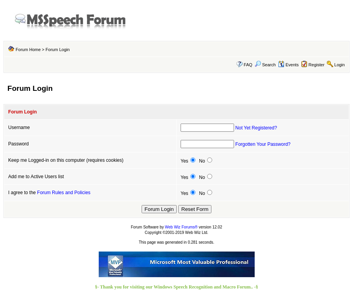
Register (317, 64)
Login (339, 64)
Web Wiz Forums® (181, 227)
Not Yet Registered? (256, 128)
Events (288, 64)
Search (265, 64)
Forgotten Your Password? (262, 144)
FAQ (248, 64)
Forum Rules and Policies (63, 192)
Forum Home (28, 49)
